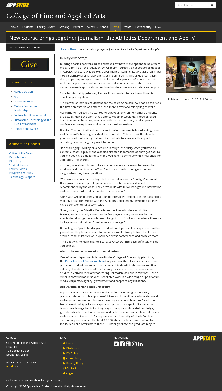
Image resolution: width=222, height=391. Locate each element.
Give (158, 27)
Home (63, 49)
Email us (12, 366)
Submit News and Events (25, 47)
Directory (15, 161)
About (14, 27)
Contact (69, 368)
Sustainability (143, 27)
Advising (64, 27)
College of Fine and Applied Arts (55, 16)
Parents (78, 27)
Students (27, 27)
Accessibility (72, 358)
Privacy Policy (73, 363)
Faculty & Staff (46, 27)
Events (127, 27)
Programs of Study (21, 173)
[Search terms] (192, 5)
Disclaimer (71, 348)
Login (68, 373)
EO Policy (70, 353)
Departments (17, 157)
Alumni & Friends (97, 27)
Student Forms (18, 165)
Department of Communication (84, 261)
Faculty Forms (18, 169)
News (115, 27)
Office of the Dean (21, 153)
